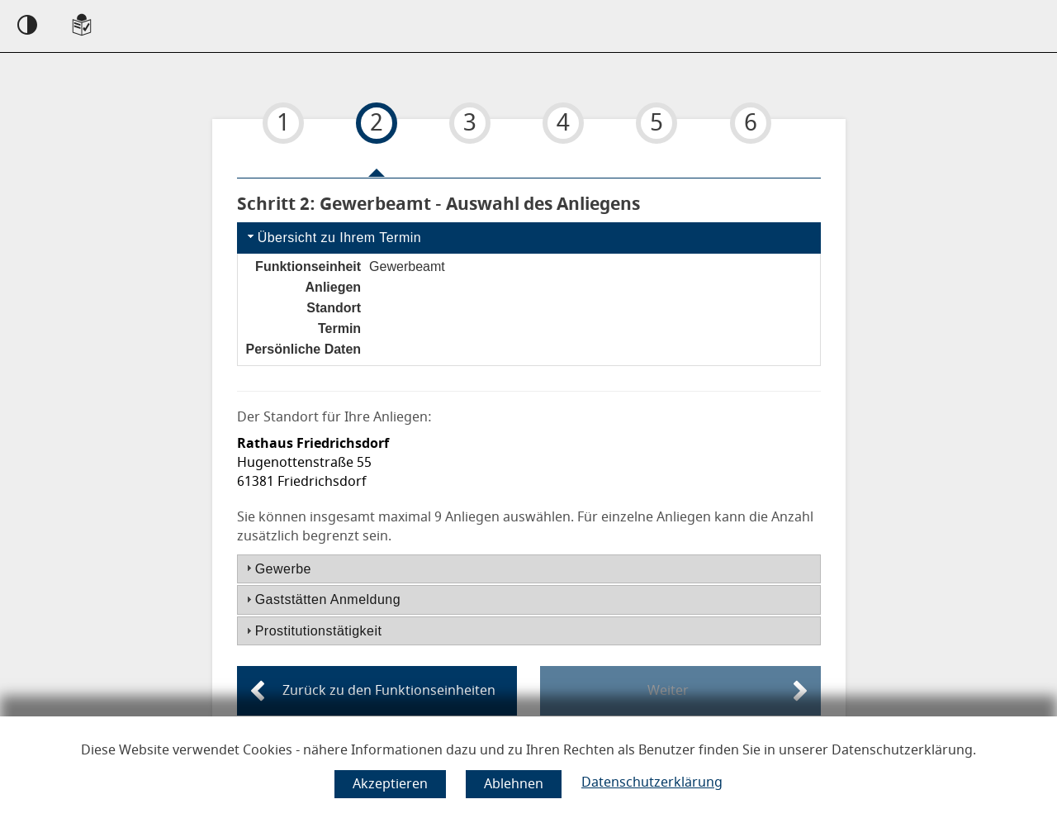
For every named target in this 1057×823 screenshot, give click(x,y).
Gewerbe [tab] (276, 568)
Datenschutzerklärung (652, 782)
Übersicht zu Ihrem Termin (332, 237)
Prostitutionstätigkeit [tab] (312, 631)
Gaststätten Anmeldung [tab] (321, 599)
